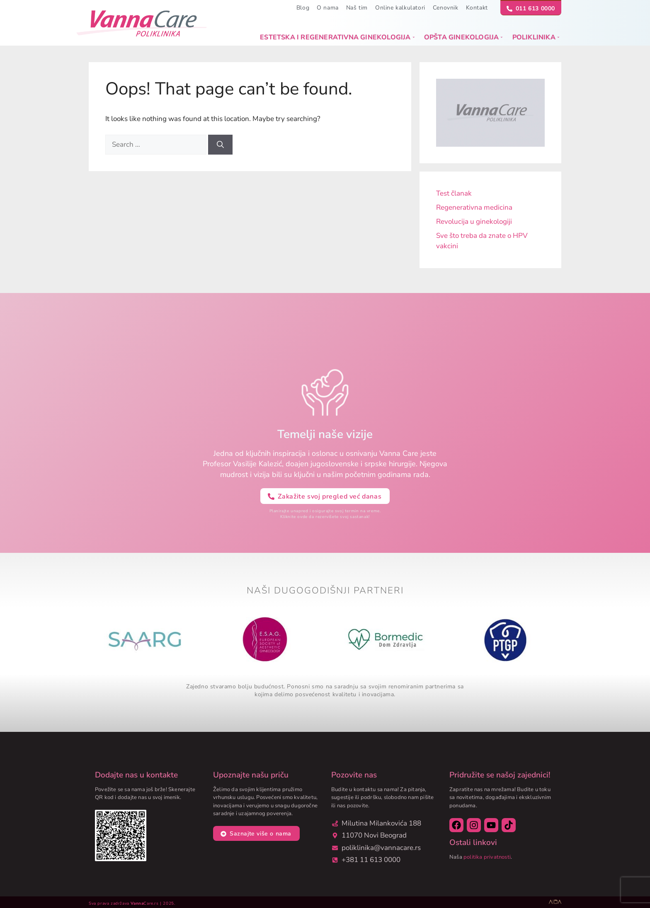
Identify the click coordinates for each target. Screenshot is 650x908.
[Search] (220, 145)
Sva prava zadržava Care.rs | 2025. (132, 903)
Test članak (454, 193)
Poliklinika (535, 37)
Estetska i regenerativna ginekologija (337, 37)
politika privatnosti (487, 857)
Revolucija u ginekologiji (474, 221)
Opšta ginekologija (463, 37)
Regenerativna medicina (474, 207)
